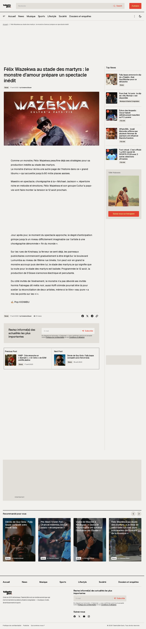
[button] (4, 16)
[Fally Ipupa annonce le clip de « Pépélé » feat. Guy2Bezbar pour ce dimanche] (111, 79)
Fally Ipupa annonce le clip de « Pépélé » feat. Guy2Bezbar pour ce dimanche (130, 78)
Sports (63, 582)
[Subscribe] (87, 331)
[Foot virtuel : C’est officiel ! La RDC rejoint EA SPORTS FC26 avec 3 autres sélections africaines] (111, 154)
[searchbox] (64, 6)
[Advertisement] (73, 46)
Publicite (26, 626)
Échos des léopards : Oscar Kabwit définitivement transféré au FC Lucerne (129, 114)
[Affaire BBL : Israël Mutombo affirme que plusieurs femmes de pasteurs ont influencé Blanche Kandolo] (111, 133)
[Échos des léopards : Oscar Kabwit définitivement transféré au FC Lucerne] (111, 115)
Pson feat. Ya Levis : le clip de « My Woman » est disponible (130, 95)
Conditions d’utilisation (77, 337)
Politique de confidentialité (55, 337)
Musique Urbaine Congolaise (129, 101)
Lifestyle (82, 582)
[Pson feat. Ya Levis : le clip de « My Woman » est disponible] (111, 98)
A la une (122, 121)
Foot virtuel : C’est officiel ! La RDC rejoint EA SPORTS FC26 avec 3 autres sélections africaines (130, 154)
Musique (43, 582)
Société (102, 582)
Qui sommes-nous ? (38, 626)
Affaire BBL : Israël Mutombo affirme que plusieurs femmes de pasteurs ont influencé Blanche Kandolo (128, 133)
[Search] (118, 6)
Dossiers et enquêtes (128, 582)
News (6, 88)
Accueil (5, 24)
